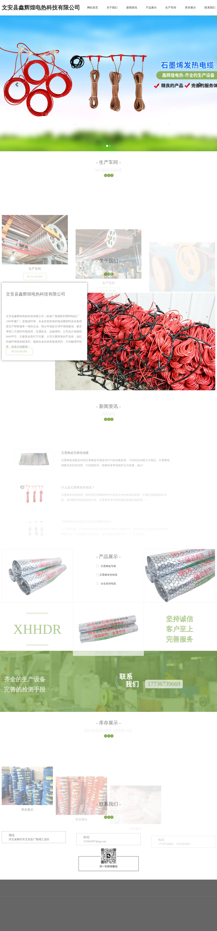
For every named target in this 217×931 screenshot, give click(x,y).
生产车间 (170, 7)
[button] (16, 83)
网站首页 (92, 7)
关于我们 (112, 7)
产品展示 (151, 7)
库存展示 (190, 7)
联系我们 (209, 7)
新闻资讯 (131, 7)
